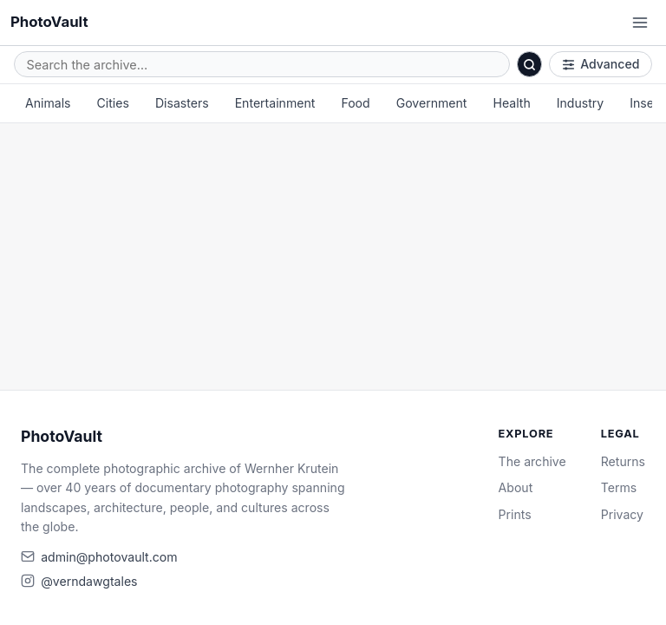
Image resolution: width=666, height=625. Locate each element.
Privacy (622, 514)
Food (355, 102)
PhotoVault (49, 21)
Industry (580, 102)
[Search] (530, 64)
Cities (113, 102)
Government (431, 102)
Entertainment (275, 102)
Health (511, 102)
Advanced (601, 63)
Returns (623, 461)
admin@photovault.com (109, 556)
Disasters (182, 102)
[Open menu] (640, 22)
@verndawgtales (89, 581)
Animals (48, 102)
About (516, 487)
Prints (515, 514)
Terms (619, 487)
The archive (532, 461)
